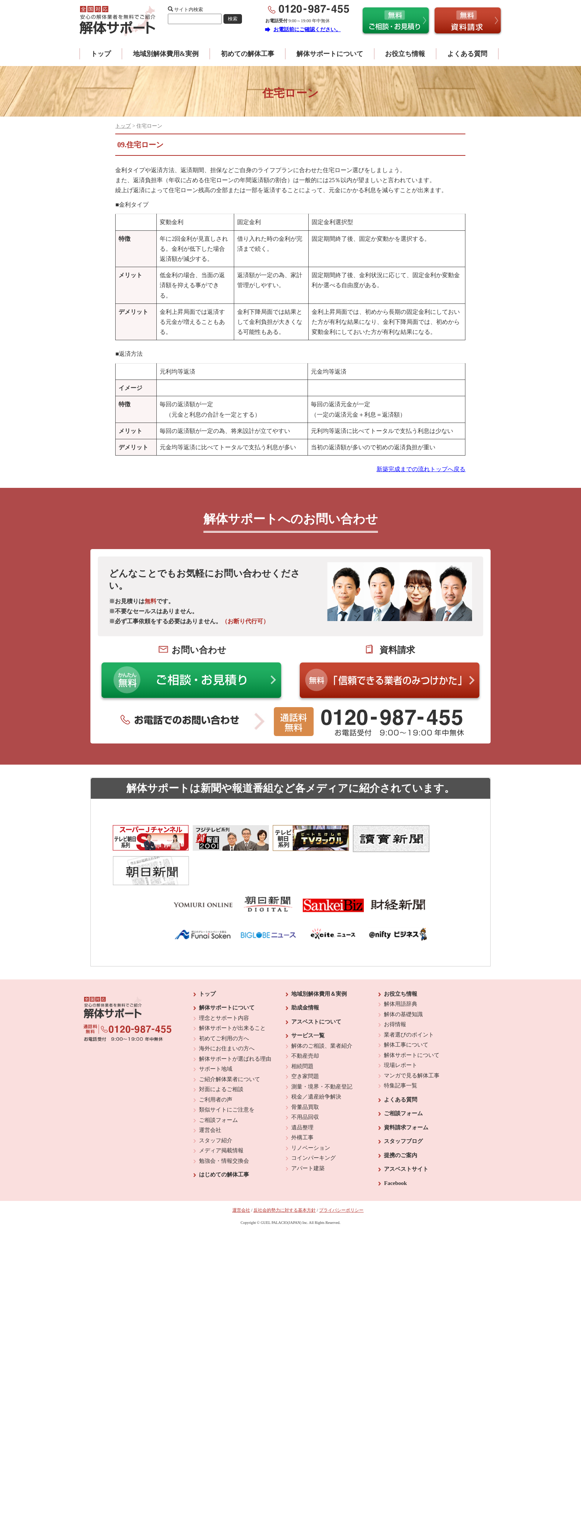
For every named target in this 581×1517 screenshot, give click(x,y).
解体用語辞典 (400, 966)
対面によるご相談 (221, 1052)
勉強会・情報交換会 (224, 1123)
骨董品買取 (305, 1070)
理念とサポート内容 (224, 981)
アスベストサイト (406, 1132)
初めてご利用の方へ (224, 1001)
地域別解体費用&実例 (166, 54)
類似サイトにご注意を (227, 1072)
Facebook (395, 1146)
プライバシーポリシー (341, 1172)
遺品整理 (302, 1090)
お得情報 (395, 987)
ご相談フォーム (218, 1083)
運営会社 (210, 1093)
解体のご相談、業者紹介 (321, 1008)
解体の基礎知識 (403, 977)
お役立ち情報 (405, 54)
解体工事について (406, 1007)
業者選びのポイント (409, 997)
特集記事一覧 (400, 1048)
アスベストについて (316, 984)
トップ (101, 54)
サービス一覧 (308, 998)
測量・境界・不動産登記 (321, 1049)
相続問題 (302, 1029)
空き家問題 (305, 1039)
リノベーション (310, 1110)
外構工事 (302, 1100)
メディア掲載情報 (221, 1113)
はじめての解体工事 (224, 1137)
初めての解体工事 (247, 54)
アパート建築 (308, 1131)
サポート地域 (215, 1031)
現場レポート (400, 1028)
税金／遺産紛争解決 (316, 1059)
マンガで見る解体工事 (411, 1038)
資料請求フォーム (406, 1090)
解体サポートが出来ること (232, 991)
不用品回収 (305, 1080)
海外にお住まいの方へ (227, 1011)
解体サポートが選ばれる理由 (235, 1021)
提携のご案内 (400, 1118)
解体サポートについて (329, 54)
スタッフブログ (403, 1104)
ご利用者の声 (215, 1062)
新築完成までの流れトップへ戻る (420, 469)
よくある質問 (467, 54)
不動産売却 (305, 1018)
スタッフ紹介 (215, 1103)
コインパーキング (313, 1120)
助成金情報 (305, 970)
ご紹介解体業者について (229, 1042)
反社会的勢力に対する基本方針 (284, 1172)
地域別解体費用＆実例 (319, 956)
